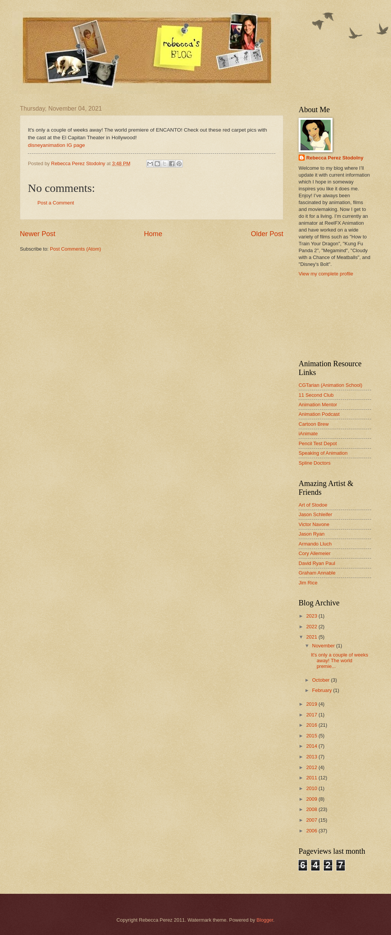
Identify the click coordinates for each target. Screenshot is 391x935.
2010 (312, 788)
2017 (312, 715)
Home (153, 234)
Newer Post (37, 234)
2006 (312, 831)
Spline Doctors (315, 463)
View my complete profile (326, 274)
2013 (312, 757)
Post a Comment (55, 203)
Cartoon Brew (314, 424)
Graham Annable (317, 573)
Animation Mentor (318, 404)
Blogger (265, 920)
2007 (312, 820)
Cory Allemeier (315, 553)
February (322, 690)
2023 (312, 616)
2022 (312, 626)
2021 (312, 637)
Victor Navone (314, 524)
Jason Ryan (312, 534)
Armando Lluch (315, 544)
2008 (312, 809)
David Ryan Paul (317, 563)
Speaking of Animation (323, 453)
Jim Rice (308, 583)
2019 (312, 704)
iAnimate (308, 433)
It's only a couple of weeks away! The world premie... (339, 660)
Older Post (267, 234)
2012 (312, 767)
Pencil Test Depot (318, 443)
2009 (312, 799)
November (324, 646)
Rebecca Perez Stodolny (335, 158)
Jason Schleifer (315, 514)
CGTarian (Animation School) (330, 385)
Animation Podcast (319, 414)
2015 (312, 736)
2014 (312, 746)
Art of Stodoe (313, 505)
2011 (312, 778)
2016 (312, 725)
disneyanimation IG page (56, 145)
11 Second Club (316, 395)
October (321, 680)
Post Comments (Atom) (75, 249)
